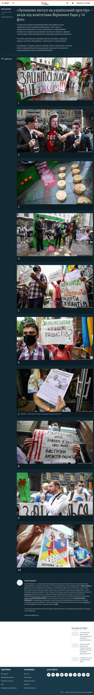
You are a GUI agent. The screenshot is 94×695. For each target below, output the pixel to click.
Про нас (26, 674)
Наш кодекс (28, 677)
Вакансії (27, 684)
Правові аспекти (29, 681)
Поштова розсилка (7, 681)
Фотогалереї (6, 9)
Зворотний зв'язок (30, 688)
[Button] (6, 59)
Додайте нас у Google (83, 3)
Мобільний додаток (7, 677)
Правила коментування (9, 688)
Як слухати (4, 674)
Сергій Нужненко (7, 17)
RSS (2, 684)
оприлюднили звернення (47, 48)
